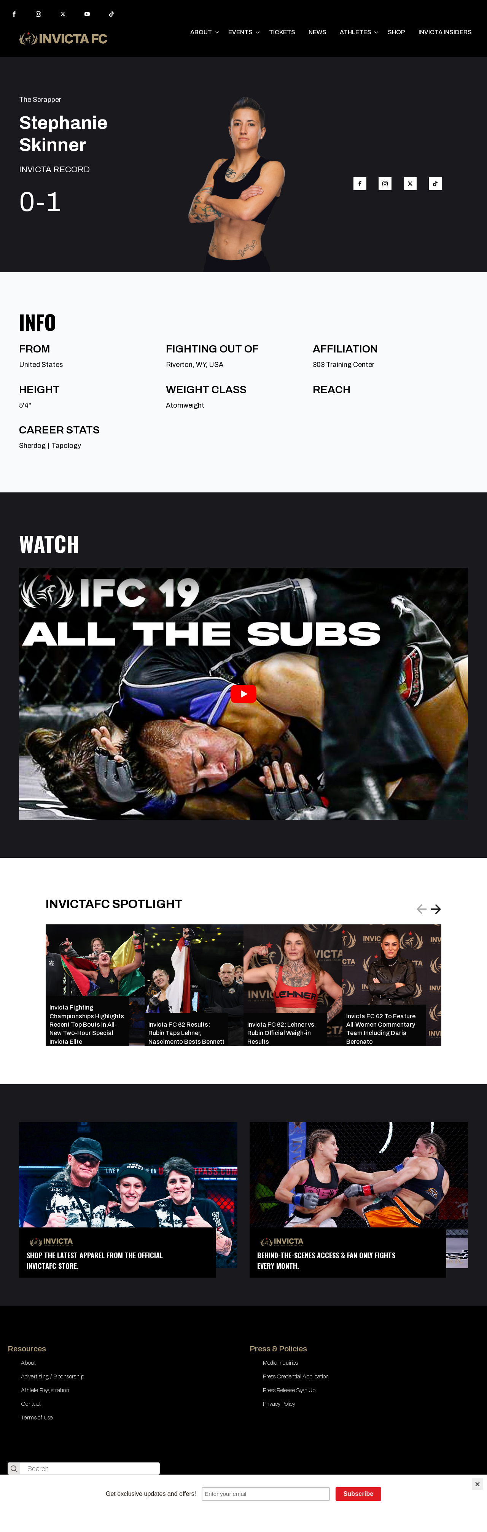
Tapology (66, 445)
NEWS (317, 32)
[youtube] (87, 14)
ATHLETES (355, 32)
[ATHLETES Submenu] (376, 32)
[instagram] (38, 14)
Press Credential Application (296, 1376)
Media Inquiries (280, 1363)
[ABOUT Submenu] (217, 32)
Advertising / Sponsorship (52, 1376)
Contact (31, 1404)
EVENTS (240, 32)
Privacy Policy (279, 1404)
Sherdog (32, 445)
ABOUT (201, 32)
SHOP (396, 32)
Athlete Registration (45, 1390)
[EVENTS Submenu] (258, 32)
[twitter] (62, 14)
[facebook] (14, 14)
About (28, 1363)
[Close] (477, 1484)
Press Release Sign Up (289, 1390)
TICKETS (282, 32)
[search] (14, 1469)
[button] (436, 909)
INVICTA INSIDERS (445, 32)
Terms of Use (37, 1418)
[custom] (111, 14)
